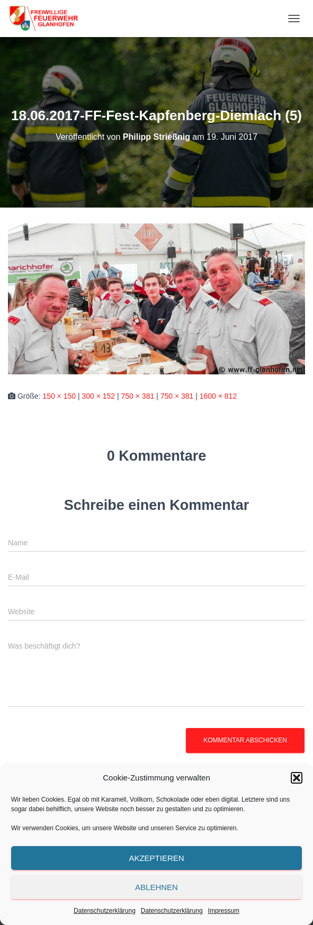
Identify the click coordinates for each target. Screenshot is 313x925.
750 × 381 (138, 396)
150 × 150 (59, 396)
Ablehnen (156, 887)
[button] (296, 778)
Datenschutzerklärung (105, 910)
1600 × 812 (218, 396)
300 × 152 (98, 396)
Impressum (223, 910)
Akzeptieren (156, 858)
